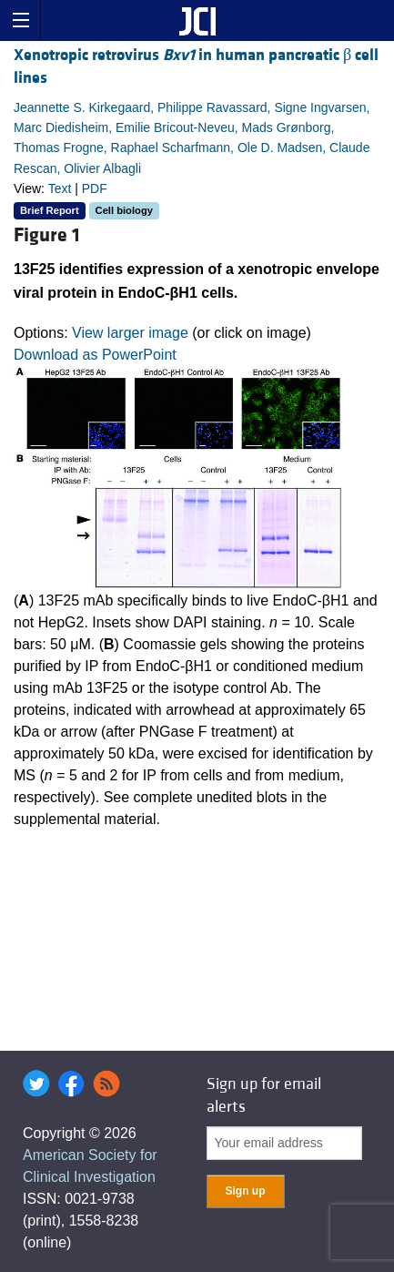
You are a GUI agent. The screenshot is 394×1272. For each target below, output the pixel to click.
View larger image (130, 333)
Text (60, 188)
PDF (94, 188)
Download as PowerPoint (95, 354)
